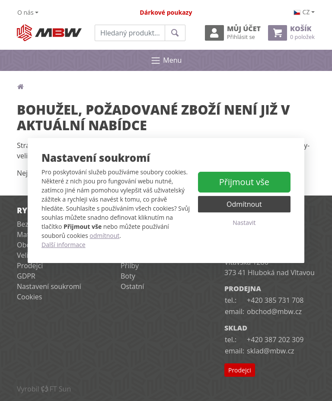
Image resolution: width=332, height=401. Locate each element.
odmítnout (104, 235)
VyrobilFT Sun (44, 389)
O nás (25, 12)
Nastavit (244, 222)
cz (302, 12)
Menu (166, 60)
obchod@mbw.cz (274, 311)
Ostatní (132, 286)
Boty (128, 276)
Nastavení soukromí (49, 286)
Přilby (130, 265)
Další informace (64, 245)
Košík (291, 33)
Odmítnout (244, 204)
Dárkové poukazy (166, 12)
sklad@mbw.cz (270, 351)
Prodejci (30, 265)
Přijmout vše (244, 182)
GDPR (26, 276)
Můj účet (233, 33)
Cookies (29, 297)
